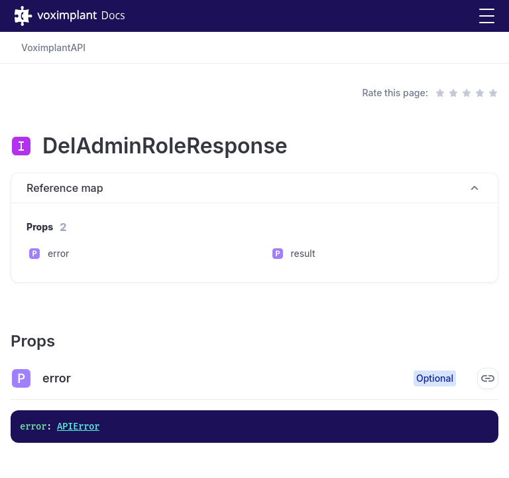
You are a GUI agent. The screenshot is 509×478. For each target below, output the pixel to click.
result (303, 253)
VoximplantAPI (53, 47)
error (58, 253)
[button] (486, 16)
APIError (78, 426)
